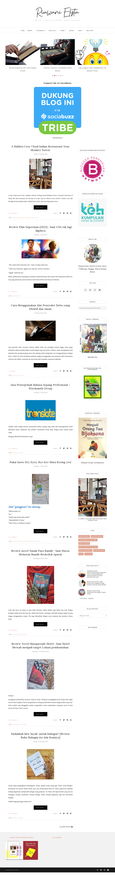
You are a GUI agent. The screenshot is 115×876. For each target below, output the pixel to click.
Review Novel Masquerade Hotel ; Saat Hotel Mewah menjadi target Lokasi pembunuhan (40, 649)
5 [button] (60, 75)
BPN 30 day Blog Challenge (88, 547)
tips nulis (88, 554)
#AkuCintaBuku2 (97, 536)
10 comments (12, 634)
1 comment (12, 371)
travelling (34, 217)
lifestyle (21, 375)
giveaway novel (99, 550)
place (81, 554)
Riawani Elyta (15, 873)
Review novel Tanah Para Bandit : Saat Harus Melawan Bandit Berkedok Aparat (40, 556)
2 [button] (54, 75)
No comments (13, 213)
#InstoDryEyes (17, 545)
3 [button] (56, 75)
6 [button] (62, 75)
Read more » (40, 207)
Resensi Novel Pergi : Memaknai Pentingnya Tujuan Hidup (96, 592)
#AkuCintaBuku (84, 536)
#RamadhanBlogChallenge (88, 540)
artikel (15, 375)
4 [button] (58, 75)
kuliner (27, 217)
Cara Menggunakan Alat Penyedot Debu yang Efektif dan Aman (40, 307)
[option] (22, 56)
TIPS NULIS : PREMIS (86, 598)
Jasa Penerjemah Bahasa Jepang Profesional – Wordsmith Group (40, 386)
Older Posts (65, 830)
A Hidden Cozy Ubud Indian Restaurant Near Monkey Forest (40, 148)
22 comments (12, 541)
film (14, 296)
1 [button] (52, 75)
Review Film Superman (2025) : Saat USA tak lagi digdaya (40, 228)
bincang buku (17, 728)
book (20, 638)
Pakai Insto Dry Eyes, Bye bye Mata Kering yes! (41, 463)
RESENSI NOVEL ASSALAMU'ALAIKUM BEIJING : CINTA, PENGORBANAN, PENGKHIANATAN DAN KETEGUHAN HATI (97, 574)
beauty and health (34, 545)
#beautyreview (84, 543)
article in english (19, 217)
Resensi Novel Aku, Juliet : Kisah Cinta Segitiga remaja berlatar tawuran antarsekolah (96, 583)
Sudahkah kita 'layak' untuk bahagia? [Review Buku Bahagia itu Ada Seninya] (40, 739)
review (18, 296)
